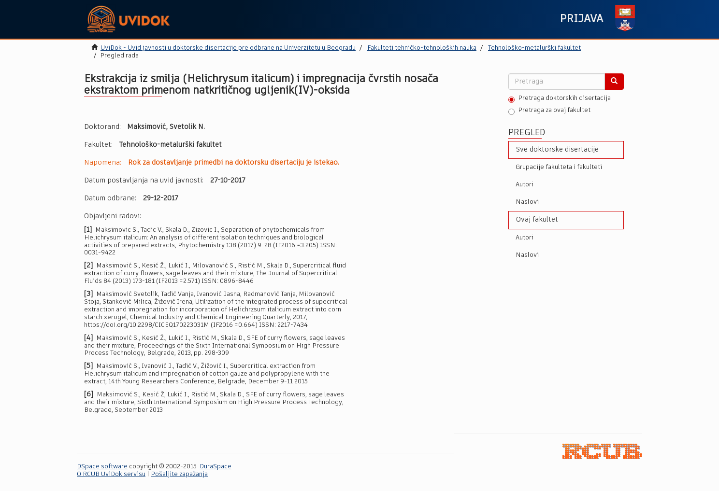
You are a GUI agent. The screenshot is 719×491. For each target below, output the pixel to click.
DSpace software (102, 466)
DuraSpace (215, 466)
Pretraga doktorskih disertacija (559, 99)
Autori (524, 185)
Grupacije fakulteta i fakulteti (559, 167)
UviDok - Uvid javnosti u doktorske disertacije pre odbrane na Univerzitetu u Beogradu (228, 48)
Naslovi (527, 202)
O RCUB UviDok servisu (111, 474)
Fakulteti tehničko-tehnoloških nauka (421, 48)
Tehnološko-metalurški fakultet (534, 48)
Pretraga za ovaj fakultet (549, 111)
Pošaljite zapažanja (179, 474)
